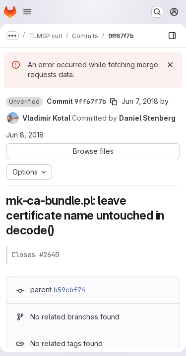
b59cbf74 (69, 289)
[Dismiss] (170, 65)
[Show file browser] (172, 36)
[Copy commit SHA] (114, 102)
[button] (24, 102)
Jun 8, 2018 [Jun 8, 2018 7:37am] (25, 135)
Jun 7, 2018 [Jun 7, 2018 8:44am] (140, 101)
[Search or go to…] (157, 12)
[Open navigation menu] (27, 12)
